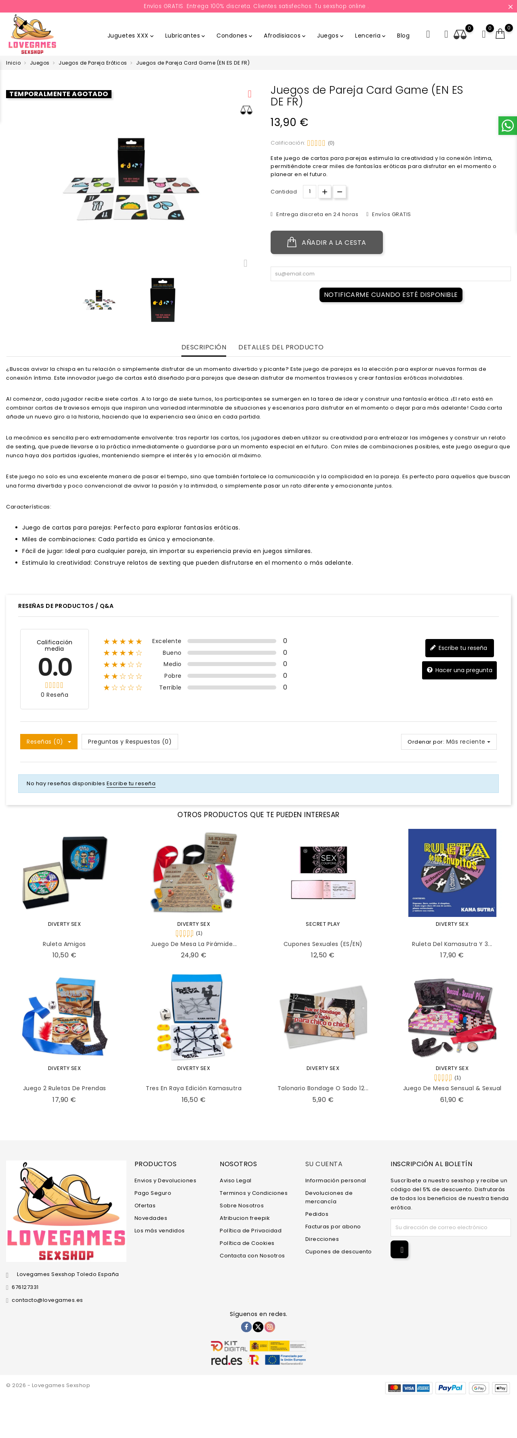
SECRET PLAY (323, 924)
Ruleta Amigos (64, 944)
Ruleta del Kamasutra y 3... (452, 944)
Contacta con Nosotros (252, 1255)
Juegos (331, 36)
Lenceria (371, 36)
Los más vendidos (160, 1230)
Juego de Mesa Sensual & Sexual (452, 1088)
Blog (403, 36)
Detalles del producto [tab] (281, 347)
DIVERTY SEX (64, 924)
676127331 (25, 1287)
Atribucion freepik (245, 1218)
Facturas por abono (333, 1226)
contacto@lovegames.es (47, 1300)
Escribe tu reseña (458, 648)
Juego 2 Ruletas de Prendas (64, 1088)
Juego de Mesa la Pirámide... (194, 944)
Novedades (151, 1218)
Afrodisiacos (285, 36)
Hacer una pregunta (459, 670)
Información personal (335, 1180)
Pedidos (317, 1214)
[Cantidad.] (309, 191)
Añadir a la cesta (326, 242)
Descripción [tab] (204, 347)
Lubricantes (186, 36)
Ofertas (145, 1205)
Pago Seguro (153, 1193)
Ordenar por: (426, 742)
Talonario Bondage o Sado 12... (323, 1088)
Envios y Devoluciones (166, 1180)
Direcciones (322, 1239)
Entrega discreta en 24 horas (317, 214)
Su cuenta (324, 1164)
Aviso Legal (236, 1180)
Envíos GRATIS (391, 214)
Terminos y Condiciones (254, 1193)
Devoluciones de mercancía (329, 1197)
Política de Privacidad (251, 1230)
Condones (235, 36)
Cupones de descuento (338, 1251)
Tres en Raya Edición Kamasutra (194, 1088)
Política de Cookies (247, 1243)
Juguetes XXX (131, 36)
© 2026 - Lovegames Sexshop (48, 1385)
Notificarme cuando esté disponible (391, 294)
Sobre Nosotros (242, 1205)
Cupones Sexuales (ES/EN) (323, 944)
